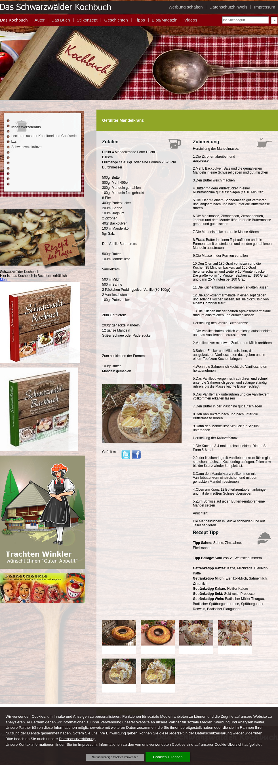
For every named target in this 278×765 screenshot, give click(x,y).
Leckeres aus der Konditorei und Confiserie (44, 136)
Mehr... (5, 280)
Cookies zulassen (168, 757)
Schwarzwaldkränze (26, 147)
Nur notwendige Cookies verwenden (115, 757)
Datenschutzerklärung (77, 739)
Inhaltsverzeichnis (26, 127)
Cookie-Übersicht (228, 744)
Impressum (87, 744)
